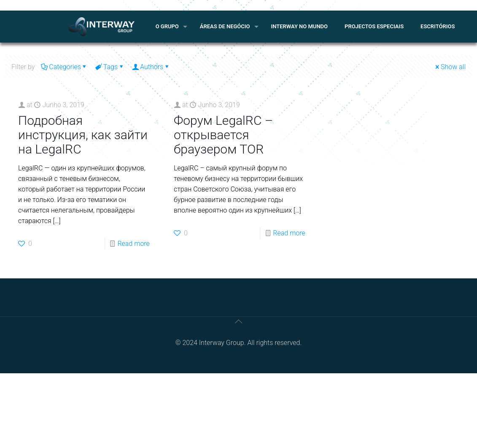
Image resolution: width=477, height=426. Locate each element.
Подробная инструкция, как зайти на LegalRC (83, 134)
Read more (133, 244)
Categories (64, 67)
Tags (109, 67)
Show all (450, 67)
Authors (151, 67)
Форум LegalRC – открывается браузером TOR (223, 134)
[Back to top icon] (239, 321)
